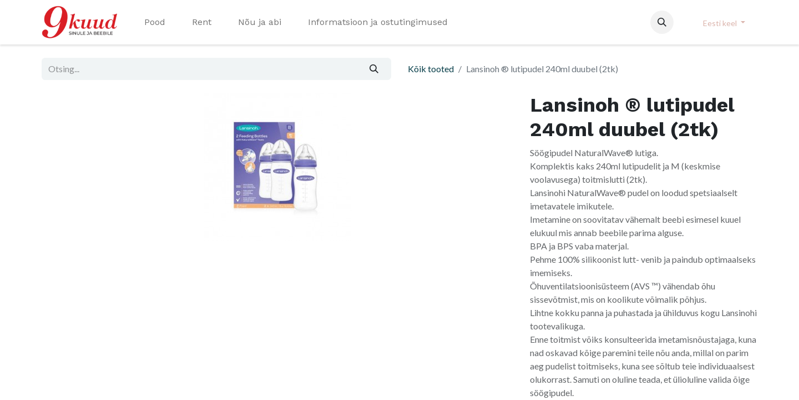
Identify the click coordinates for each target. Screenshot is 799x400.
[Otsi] (374, 69)
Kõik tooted (431, 68)
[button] (662, 22)
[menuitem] (155, 22)
